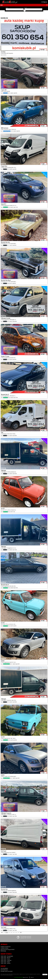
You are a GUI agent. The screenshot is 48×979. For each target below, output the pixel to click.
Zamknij (44, 974)
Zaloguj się (44, 2)
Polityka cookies (4, 948)
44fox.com (31, 977)
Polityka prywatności (6, 946)
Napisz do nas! (21, 977)
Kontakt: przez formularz (7, 971)
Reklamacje (3, 951)
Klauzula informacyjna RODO (7, 949)
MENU (2, 5)
